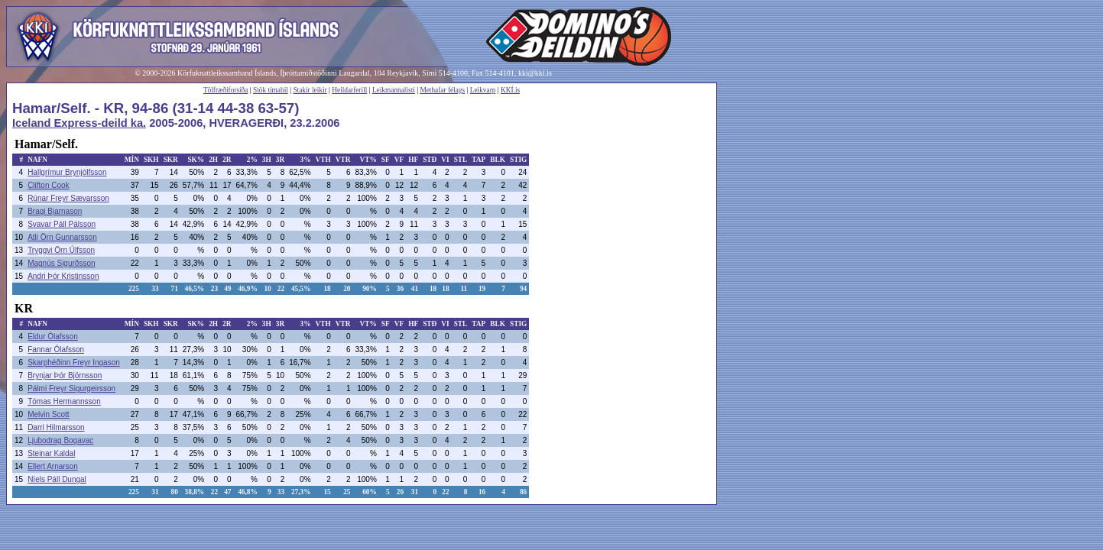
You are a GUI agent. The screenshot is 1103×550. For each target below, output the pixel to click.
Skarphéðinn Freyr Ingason (74, 362)
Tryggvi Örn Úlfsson (61, 250)
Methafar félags (442, 90)
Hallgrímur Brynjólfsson (67, 172)
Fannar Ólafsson (56, 349)
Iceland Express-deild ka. (79, 123)
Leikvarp (483, 90)
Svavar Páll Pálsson (62, 224)
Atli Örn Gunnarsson (62, 237)
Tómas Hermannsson (64, 401)
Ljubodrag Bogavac (60, 440)
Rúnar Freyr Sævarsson (68, 198)
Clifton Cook (48, 185)
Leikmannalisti (393, 90)
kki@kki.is (535, 73)
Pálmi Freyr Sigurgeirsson (71, 388)
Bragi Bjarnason (55, 211)
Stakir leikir (309, 90)
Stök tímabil (270, 90)
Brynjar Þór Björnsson (65, 375)
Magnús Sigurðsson (61, 263)
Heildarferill (349, 90)
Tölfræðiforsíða (225, 90)
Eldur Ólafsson (53, 336)
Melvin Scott (48, 414)
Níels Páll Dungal (57, 479)
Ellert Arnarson (53, 466)
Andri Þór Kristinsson (63, 276)
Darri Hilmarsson (56, 427)
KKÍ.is (510, 90)
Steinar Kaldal (51, 453)
